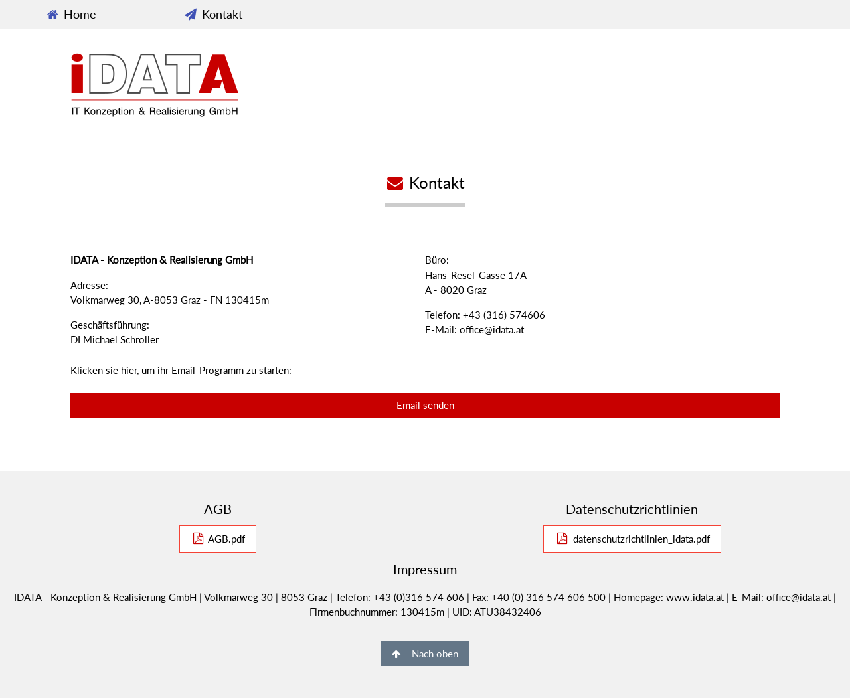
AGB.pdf (218, 539)
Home (70, 14)
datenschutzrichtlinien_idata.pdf (631, 539)
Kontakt (212, 14)
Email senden (425, 405)
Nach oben (425, 653)
